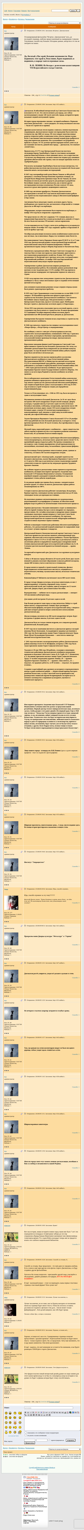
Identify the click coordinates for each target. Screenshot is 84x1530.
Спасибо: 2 (75, 87)
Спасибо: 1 (75, 757)
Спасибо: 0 (75, 684)
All (47, 95)
